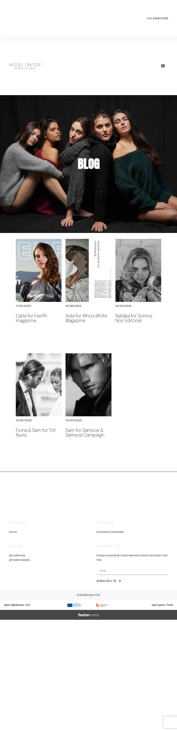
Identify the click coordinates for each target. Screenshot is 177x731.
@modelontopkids (19, 559)
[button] (163, 66)
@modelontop (17, 555)
